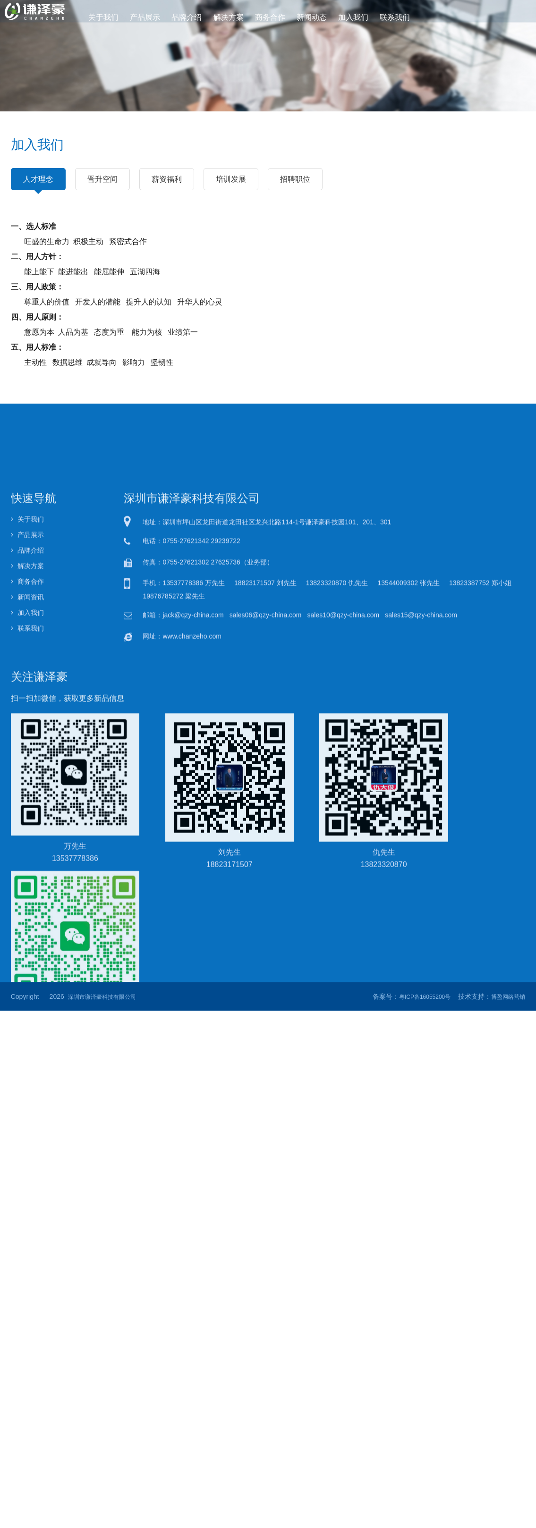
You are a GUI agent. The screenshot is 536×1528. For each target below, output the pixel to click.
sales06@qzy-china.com (266, 872)
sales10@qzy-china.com (343, 872)
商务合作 (270, 17)
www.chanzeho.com (191, 892)
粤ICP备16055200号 (425, 997)
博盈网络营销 (508, 997)
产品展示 (147, 17)
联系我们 (393, 17)
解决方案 (229, 17)
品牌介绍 (188, 17)
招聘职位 (295, 179)
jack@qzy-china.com (192, 872)
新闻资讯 (27, 854)
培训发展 (231, 179)
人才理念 (38, 182)
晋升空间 (102, 179)
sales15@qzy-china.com (421, 872)
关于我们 (106, 17)
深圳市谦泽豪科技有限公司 (102, 997)
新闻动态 (311, 17)
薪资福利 (167, 179)
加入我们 (352, 17)
